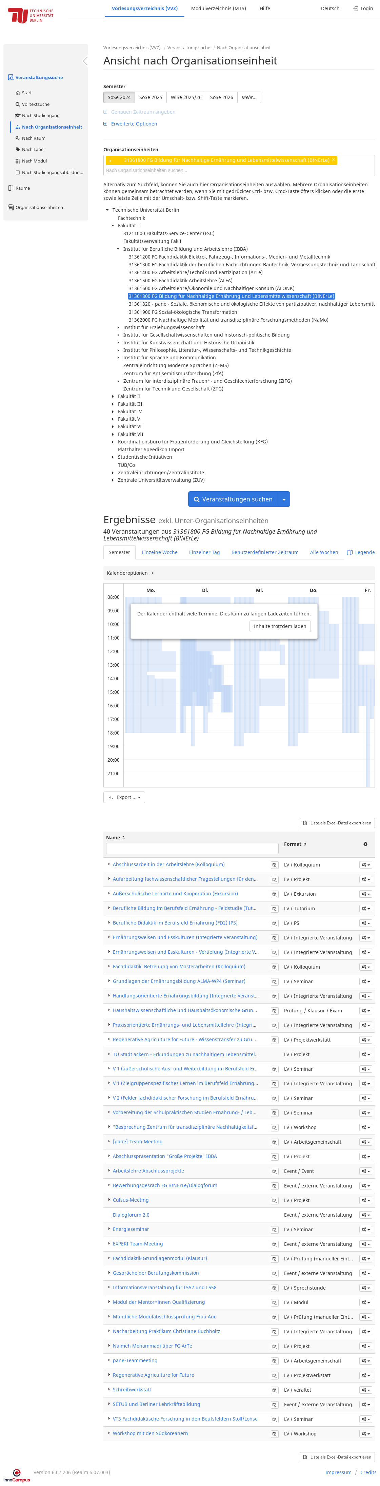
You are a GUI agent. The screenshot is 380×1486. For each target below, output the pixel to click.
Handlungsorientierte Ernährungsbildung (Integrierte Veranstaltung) (192, 995)
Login (363, 8)
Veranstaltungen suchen (233, 499)
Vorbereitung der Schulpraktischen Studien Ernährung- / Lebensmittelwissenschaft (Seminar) (220, 1112)
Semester (114, 86)
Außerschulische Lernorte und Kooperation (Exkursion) (175, 893)
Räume (18, 188)
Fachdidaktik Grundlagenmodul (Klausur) (160, 1258)
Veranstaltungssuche (35, 77)
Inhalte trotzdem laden (280, 626)
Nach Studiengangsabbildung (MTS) (51, 172)
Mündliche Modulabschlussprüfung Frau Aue (165, 1316)
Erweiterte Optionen (130, 123)
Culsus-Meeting (131, 1200)
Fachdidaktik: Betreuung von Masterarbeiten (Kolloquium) (179, 966)
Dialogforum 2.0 (131, 1215)
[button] (365, 865)
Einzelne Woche (160, 552)
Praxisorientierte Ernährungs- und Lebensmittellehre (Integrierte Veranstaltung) (205, 1025)
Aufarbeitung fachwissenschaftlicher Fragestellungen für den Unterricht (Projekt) (206, 879)
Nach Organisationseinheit (48, 127)
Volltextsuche (32, 104)
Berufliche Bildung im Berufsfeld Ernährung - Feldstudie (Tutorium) (190, 908)
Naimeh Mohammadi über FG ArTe (152, 1345)
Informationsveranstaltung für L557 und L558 (165, 1287)
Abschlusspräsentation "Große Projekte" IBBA (165, 1156)
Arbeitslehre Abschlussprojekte (148, 1170)
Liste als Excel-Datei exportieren (337, 823)
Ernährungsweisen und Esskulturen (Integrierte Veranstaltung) (185, 937)
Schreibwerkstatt (132, 1389)
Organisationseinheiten (35, 207)
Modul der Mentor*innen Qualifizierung (159, 1302)
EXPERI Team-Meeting (138, 1243)
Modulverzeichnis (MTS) (218, 8)
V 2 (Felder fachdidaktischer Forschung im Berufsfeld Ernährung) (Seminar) (199, 1097)
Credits (368, 1472)
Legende (361, 552)
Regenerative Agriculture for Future (153, 1375)
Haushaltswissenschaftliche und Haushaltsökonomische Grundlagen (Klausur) (202, 1010)
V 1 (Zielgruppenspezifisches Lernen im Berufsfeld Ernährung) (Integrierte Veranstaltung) (216, 1083)
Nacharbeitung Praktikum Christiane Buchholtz (166, 1331)
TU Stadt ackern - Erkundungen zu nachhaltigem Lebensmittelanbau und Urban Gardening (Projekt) (227, 1054)
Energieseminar (131, 1229)
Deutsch (330, 8)
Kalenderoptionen (128, 573)
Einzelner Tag (204, 552)
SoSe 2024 (119, 97)
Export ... (124, 797)
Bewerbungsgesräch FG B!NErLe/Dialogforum (165, 1185)
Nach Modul (31, 161)
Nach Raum (30, 138)
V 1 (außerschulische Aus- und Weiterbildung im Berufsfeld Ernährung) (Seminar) (206, 1068)
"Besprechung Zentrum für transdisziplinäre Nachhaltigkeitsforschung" (195, 1127)
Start (23, 93)
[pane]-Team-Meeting (138, 1141)
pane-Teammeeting (135, 1360)
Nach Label (29, 149)
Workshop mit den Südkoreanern (150, 1433)
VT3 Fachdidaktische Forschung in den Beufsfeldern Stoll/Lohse (185, 1418)
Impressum (338, 1472)
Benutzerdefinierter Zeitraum (265, 552)
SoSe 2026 (221, 97)
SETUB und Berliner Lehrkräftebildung (156, 1404)
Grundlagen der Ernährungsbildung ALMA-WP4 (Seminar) (179, 981)
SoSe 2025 (150, 97)
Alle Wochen (324, 552)
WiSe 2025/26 (186, 97)
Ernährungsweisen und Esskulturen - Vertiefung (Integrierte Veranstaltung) (199, 952)
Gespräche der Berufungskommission (156, 1273)
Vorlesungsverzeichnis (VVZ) (145, 8)
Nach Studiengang (37, 115)
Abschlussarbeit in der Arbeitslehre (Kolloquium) (169, 864)
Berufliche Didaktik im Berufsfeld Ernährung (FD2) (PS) (175, 922)
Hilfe (265, 8)
